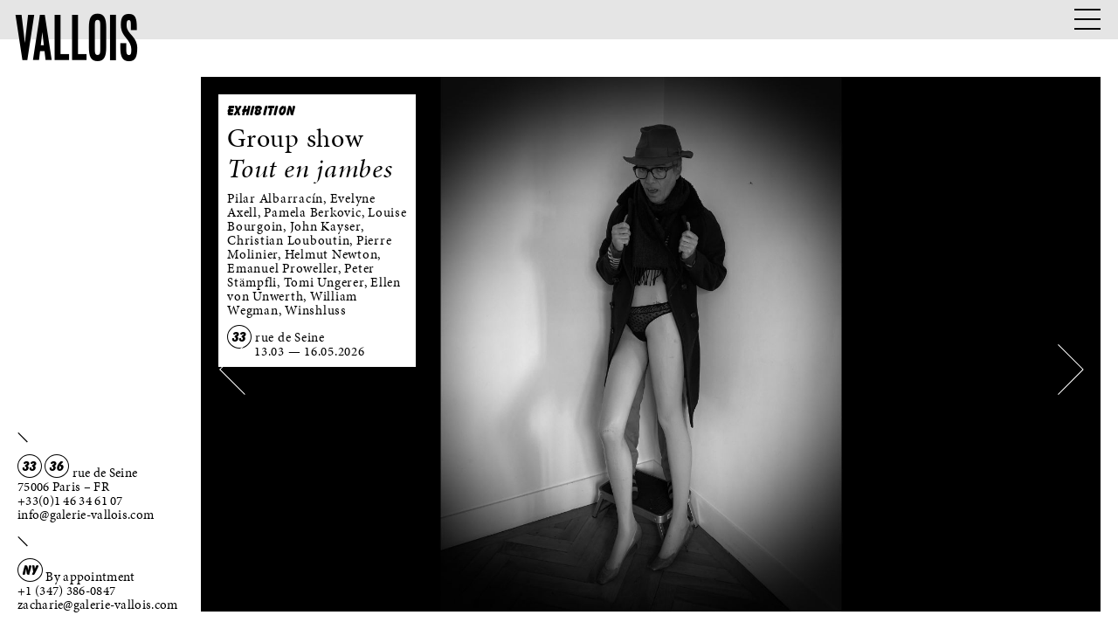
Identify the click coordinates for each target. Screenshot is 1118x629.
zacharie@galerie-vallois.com (97, 604)
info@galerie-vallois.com (85, 514)
